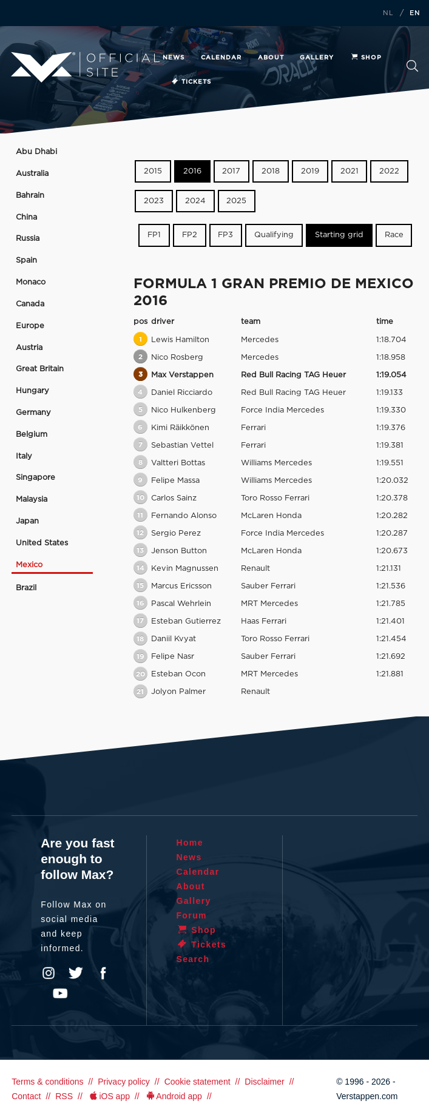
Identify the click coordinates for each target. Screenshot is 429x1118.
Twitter (76, 973)
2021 (349, 171)
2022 (389, 171)
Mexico (29, 565)
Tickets (191, 82)
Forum (191, 915)
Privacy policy (124, 1081)
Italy (24, 456)
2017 (231, 171)
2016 (192, 171)
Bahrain (30, 196)
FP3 (225, 235)
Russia (27, 239)
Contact (26, 1096)
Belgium (31, 435)
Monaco (31, 282)
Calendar (221, 58)
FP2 (189, 235)
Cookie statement (197, 1081)
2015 (153, 171)
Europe (30, 326)
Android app (173, 1096)
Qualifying (274, 235)
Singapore (35, 478)
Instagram (48, 973)
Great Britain (40, 369)
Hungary (32, 391)
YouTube (60, 994)
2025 (236, 201)
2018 (271, 171)
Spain (26, 260)
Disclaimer (264, 1081)
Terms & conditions (47, 1081)
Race (394, 235)
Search (412, 66)
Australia (32, 174)
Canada (30, 304)
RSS (64, 1096)
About (271, 58)
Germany (33, 413)
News (173, 58)
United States (42, 543)
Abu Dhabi (36, 152)
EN (415, 13)
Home (189, 842)
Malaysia (31, 499)
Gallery (317, 58)
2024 (195, 201)
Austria (29, 348)
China (26, 217)
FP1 (154, 235)
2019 (310, 171)
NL (388, 13)
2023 (154, 201)
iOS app (108, 1096)
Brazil (26, 588)
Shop (366, 58)
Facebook (103, 973)
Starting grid (339, 235)
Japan (27, 521)
